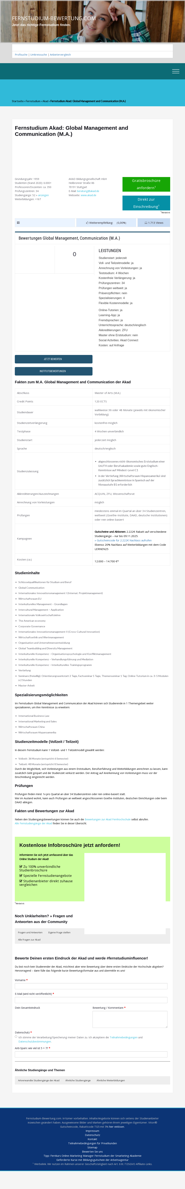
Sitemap (92, 1164)
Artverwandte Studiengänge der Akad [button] (38, 1096)
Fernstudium (33, 101)
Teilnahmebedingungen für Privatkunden (92, 1160)
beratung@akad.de (89, 193)
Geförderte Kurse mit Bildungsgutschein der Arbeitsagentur (92, 1177)
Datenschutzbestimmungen (35, 1057)
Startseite (18, 101)
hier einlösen (117, 1143)
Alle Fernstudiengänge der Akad (34, 834)
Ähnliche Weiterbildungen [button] (111, 1096)
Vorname (21, 994)
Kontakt (92, 1156)
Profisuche (21, 55)
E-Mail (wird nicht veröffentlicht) (35, 1008)
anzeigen (44, 197)
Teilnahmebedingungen (130, 1052)
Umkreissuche (40, 55)
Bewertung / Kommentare (110, 1022)
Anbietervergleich (63, 55)
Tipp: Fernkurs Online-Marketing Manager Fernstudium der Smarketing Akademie (92, 1173)
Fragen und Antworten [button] (30, 945)
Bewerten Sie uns (92, 1169)
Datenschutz (24, 1047)
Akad (47, 101)
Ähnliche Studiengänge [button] (78, 1096)
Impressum (92, 1147)
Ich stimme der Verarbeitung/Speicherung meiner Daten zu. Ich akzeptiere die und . (82, 1054)
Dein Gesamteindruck (28, 1022)
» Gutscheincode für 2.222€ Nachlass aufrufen (123, 542)
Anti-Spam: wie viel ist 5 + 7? (33, 1064)
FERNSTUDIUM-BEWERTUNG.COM (55, 18)
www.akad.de (90, 197)
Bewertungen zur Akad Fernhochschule (112, 830)
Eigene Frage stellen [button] (59, 945)
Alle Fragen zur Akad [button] (29, 952)
